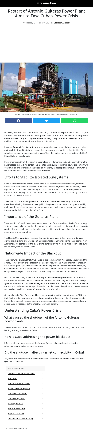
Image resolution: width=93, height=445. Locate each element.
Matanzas (25, 378)
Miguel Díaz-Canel (25, 413)
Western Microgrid (25, 408)
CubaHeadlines (46, 3)
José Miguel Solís (25, 403)
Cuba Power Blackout (25, 393)
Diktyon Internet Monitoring (25, 418)
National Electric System (25, 388)
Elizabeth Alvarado (62, 22)
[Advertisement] (46, 44)
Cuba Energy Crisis (25, 398)
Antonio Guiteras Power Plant (25, 373)
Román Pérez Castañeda (25, 383)
